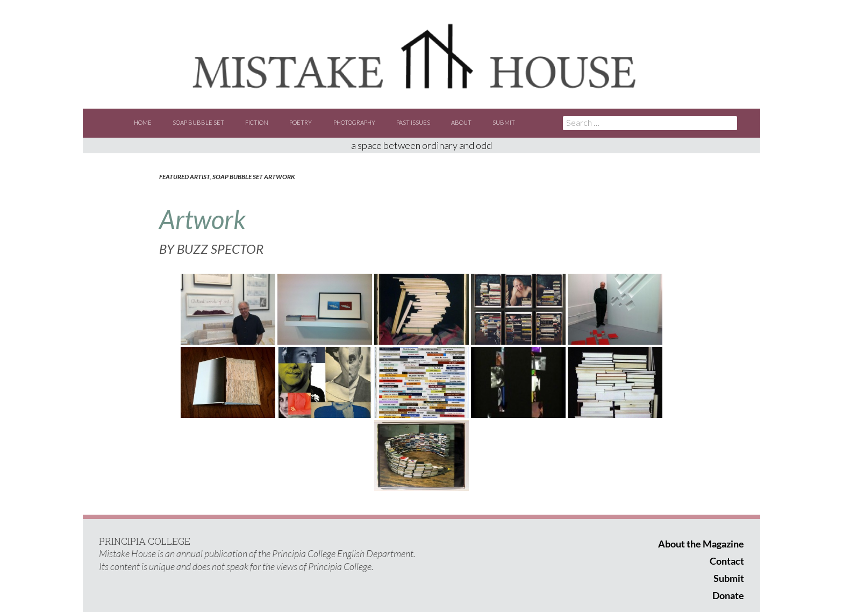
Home (143, 122)
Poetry (300, 122)
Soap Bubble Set (198, 122)
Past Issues (413, 122)
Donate (728, 595)
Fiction (256, 122)
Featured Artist (184, 177)
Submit (503, 122)
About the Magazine (701, 544)
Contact (727, 561)
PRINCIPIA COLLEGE (144, 541)
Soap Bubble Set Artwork (253, 177)
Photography (354, 122)
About (461, 122)
